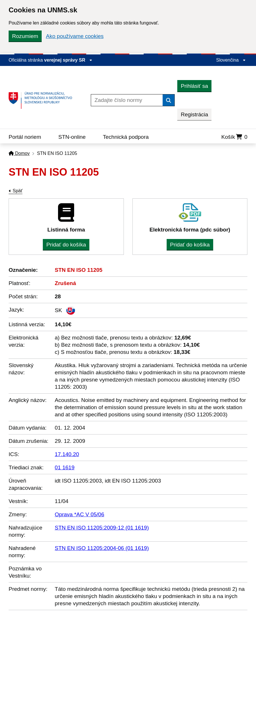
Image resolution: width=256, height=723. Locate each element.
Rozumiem (25, 36)
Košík (234, 137)
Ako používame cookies (75, 36)
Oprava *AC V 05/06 (79, 514)
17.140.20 (67, 454)
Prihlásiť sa (194, 86)
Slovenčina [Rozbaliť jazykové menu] (231, 60)
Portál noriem (25, 137)
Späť (17, 190)
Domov (19, 153)
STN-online (72, 137)
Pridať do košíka (66, 245)
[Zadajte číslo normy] (127, 100)
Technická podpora (126, 137)
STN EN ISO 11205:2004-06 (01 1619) (102, 548)
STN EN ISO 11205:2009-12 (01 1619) (102, 528)
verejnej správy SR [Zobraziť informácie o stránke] (68, 60)
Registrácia (194, 114)
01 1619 (65, 467)
